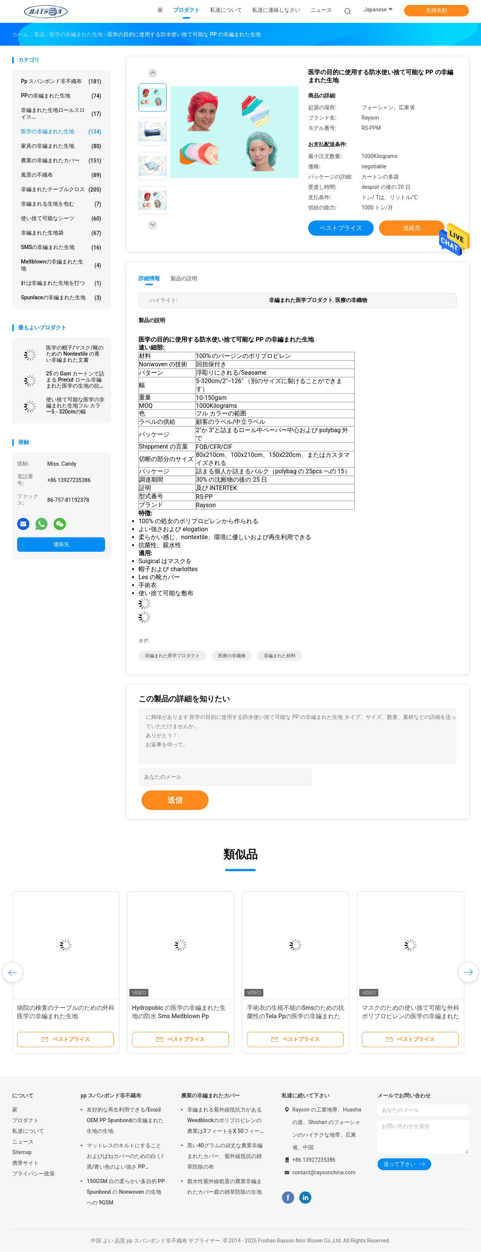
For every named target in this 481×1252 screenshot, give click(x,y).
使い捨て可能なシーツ (61, 218)
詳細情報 (149, 278)
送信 (175, 800)
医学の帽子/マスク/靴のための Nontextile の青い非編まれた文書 (75, 354)
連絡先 (61, 544)
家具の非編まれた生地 (61, 146)
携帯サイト (25, 1163)
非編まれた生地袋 (61, 233)
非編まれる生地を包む (61, 204)
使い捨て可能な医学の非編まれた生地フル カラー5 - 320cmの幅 (75, 405)
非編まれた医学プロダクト (172, 655)
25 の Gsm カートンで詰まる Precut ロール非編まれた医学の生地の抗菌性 (75, 379)
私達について (28, 1131)
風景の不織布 (61, 175)
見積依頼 (436, 10)
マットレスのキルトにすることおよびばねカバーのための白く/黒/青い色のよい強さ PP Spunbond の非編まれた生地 (125, 1157)
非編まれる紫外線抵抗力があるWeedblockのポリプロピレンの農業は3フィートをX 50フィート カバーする (226, 1121)
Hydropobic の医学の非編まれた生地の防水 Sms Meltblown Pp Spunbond (179, 1016)
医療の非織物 (231, 655)
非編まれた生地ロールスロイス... (61, 113)
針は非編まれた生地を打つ (61, 283)
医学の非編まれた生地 (61, 132)
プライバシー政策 (33, 1174)
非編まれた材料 (280, 655)
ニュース (22, 1142)
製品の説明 (183, 278)
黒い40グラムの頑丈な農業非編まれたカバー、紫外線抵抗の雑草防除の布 (225, 1156)
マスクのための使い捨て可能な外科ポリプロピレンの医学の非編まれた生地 (410, 1016)
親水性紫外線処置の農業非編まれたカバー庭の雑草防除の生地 (224, 1186)
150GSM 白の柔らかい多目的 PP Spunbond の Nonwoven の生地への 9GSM (126, 1192)
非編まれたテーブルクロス (61, 189)
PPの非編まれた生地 (61, 96)
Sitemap (22, 1152)
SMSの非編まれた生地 (61, 247)
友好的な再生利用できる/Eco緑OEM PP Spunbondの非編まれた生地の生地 (125, 1120)
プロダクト (25, 1120)
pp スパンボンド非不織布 (61, 81)
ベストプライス (341, 228)
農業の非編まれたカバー (61, 160)
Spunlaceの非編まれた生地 (61, 298)
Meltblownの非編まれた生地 (61, 265)
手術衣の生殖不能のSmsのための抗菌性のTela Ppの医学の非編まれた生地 (295, 1016)
